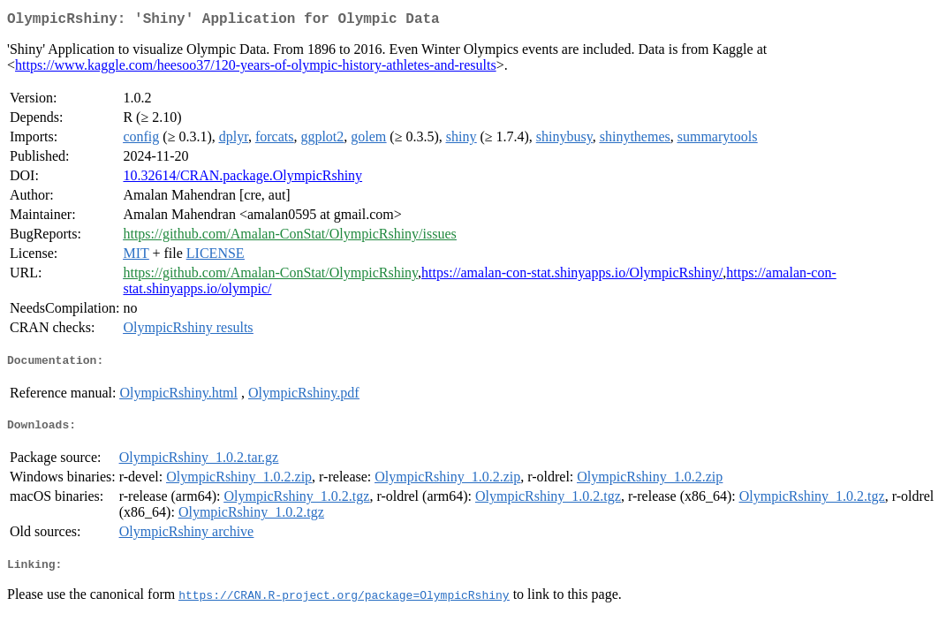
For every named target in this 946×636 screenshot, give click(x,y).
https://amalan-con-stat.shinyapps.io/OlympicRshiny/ (572, 276)
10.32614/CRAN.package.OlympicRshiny (242, 178)
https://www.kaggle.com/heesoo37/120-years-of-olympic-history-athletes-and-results (255, 68)
